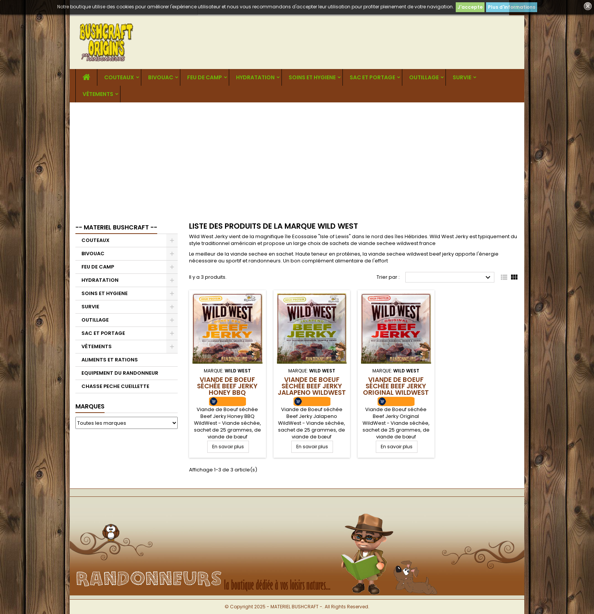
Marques (90, 406)
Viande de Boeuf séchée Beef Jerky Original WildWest (396, 386)
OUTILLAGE (424, 77)
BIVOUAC (160, 77)
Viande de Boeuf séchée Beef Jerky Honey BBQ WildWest (227, 389)
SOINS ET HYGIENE (312, 77)
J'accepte (470, 7)
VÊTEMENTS (98, 94)
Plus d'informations (511, 7)
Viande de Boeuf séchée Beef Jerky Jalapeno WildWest (312, 386)
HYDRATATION (255, 77)
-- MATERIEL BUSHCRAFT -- (116, 227)
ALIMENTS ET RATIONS (109, 359)
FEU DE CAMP (204, 77)
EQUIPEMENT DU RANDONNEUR (119, 373)
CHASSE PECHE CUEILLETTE (115, 386)
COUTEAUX (119, 77)
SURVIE (462, 77)
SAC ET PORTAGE (372, 77)
